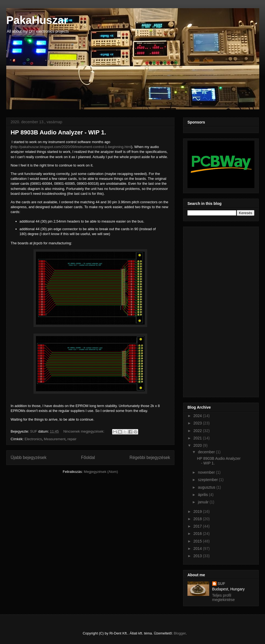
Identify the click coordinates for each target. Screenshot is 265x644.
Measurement (54, 439)
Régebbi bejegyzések (150, 457)
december (207, 452)
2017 (198, 526)
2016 (198, 533)
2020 (198, 445)
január (203, 502)
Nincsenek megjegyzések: (84, 431)
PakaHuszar (37, 20)
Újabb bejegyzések (29, 457)
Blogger (180, 633)
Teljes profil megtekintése (223, 597)
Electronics (33, 439)
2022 (198, 431)
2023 (198, 423)
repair (71, 439)
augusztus (207, 487)
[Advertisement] (209, 310)
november (207, 472)
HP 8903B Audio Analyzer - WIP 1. (58, 132)
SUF (221, 583)
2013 (198, 556)
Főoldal (88, 457)
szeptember (208, 479)
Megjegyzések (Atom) (101, 472)
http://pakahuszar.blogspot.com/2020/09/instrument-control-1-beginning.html (71, 147)
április (203, 494)
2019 (198, 511)
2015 (198, 541)
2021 (198, 438)
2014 (198, 548)
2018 (198, 519)
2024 (198, 416)
